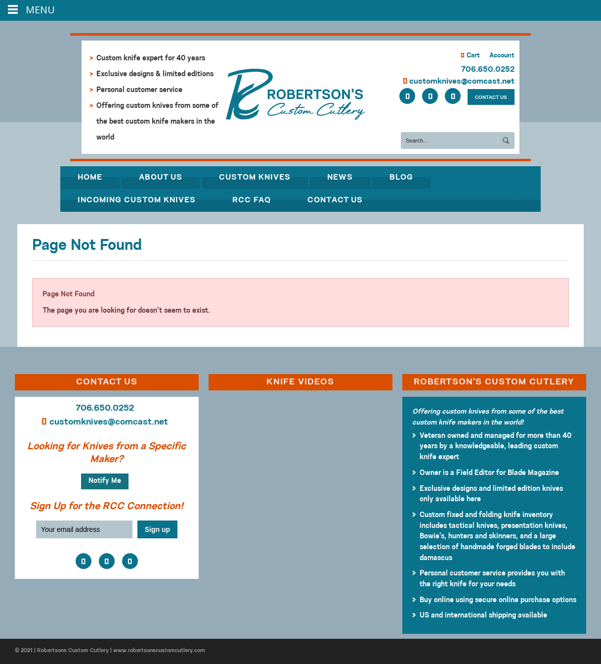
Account (502, 55)
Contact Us (335, 200)
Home (90, 178)
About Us (160, 178)
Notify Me (104, 481)
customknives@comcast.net (459, 82)
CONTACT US (491, 97)
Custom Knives (255, 178)
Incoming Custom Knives (137, 200)
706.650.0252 (488, 70)
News (340, 178)
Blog (401, 178)
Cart (470, 55)
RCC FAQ (251, 200)
